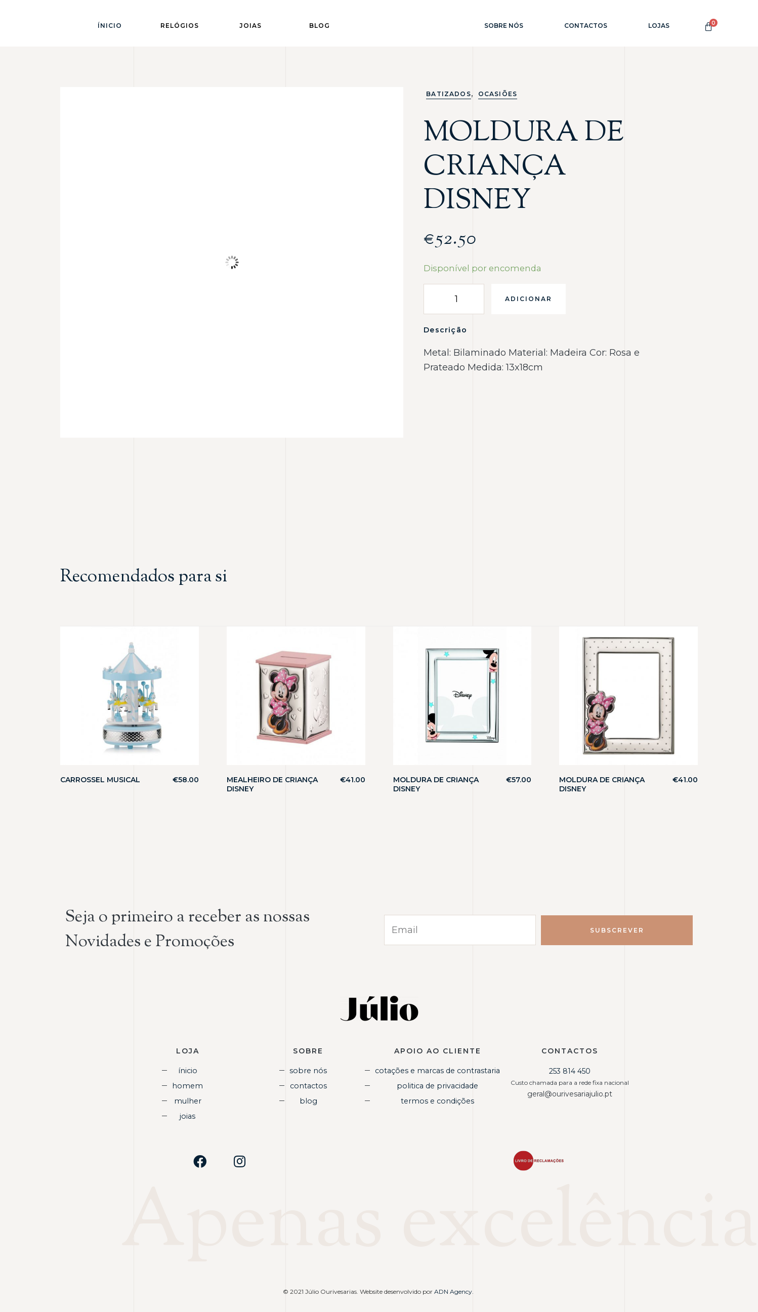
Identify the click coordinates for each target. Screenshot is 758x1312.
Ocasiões (497, 94)
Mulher (187, 1100)
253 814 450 (570, 1071)
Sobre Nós (503, 25)
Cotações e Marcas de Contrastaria (437, 1070)
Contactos (585, 25)
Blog (308, 1100)
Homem (187, 1084)
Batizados (448, 94)
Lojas (658, 25)
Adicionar (528, 299)
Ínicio (110, 25)
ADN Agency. (454, 1290)
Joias (187, 1114)
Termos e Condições (437, 1100)
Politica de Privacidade (438, 1084)
